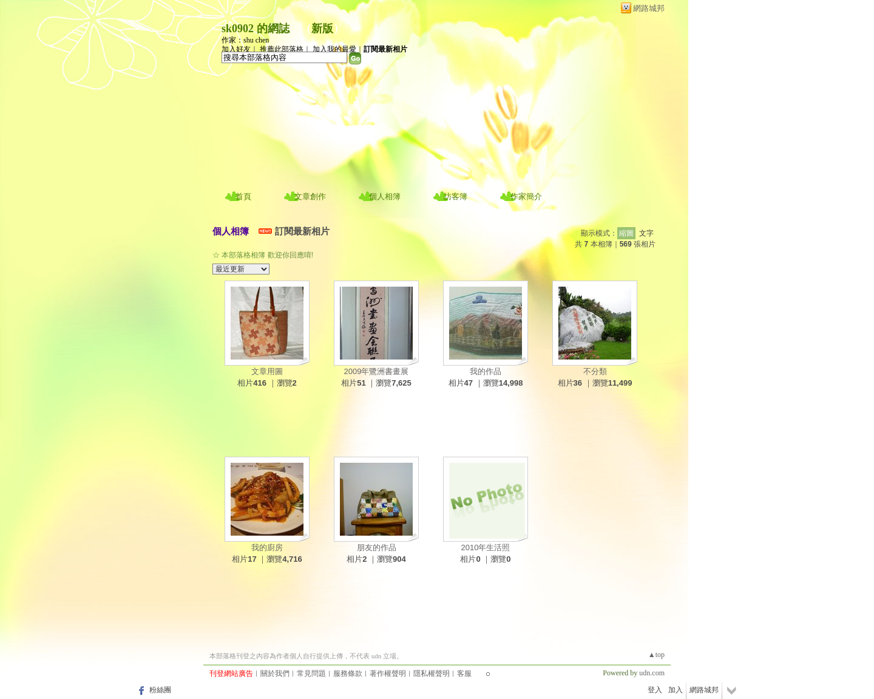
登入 (655, 690)
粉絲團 (160, 690)
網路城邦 (649, 8)
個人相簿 (385, 196)
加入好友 (236, 49)
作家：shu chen (245, 40)
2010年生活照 (485, 547)
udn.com (652, 673)
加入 (675, 690)
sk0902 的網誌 (256, 28)
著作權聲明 (388, 673)
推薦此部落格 (281, 49)
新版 (322, 28)
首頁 (243, 196)
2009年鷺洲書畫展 (376, 371)
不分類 (595, 371)
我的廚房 (267, 547)
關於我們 (275, 673)
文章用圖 (267, 371)
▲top (656, 654)
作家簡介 (526, 196)
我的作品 (485, 371)
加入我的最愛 (334, 49)
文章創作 (310, 196)
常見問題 (311, 673)
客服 (464, 673)
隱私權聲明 (431, 673)
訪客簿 (455, 196)
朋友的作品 (376, 547)
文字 (646, 233)
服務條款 (347, 673)
